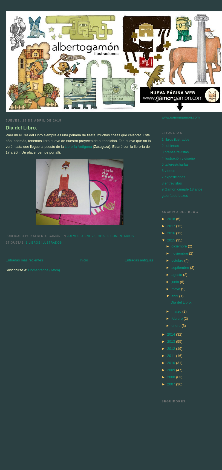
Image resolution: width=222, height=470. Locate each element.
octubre (177, 260)
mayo (176, 289)
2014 (171, 334)
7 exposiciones (173, 177)
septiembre (180, 268)
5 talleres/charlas (175, 164)
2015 (171, 240)
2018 (171, 219)
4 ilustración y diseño (178, 158)
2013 (171, 341)
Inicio (84, 260)
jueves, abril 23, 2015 (86, 236)
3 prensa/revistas (175, 152)
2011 (171, 356)
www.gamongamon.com (181, 117)
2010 (171, 363)
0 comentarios (121, 236)
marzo (176, 311)
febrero (177, 318)
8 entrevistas (172, 183)
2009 (171, 370)
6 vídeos (168, 171)
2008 (171, 377)
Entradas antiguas (139, 260)
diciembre (179, 246)
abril (175, 296)
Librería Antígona (78, 147)
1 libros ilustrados (44, 242)
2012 (171, 349)
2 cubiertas (170, 146)
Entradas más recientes (24, 260)
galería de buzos (175, 196)
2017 (171, 226)
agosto (177, 275)
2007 (171, 384)
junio (175, 282)
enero (176, 326)
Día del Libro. (21, 128)
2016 (171, 233)
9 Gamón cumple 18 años (182, 189)
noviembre (180, 253)
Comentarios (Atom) (44, 270)
